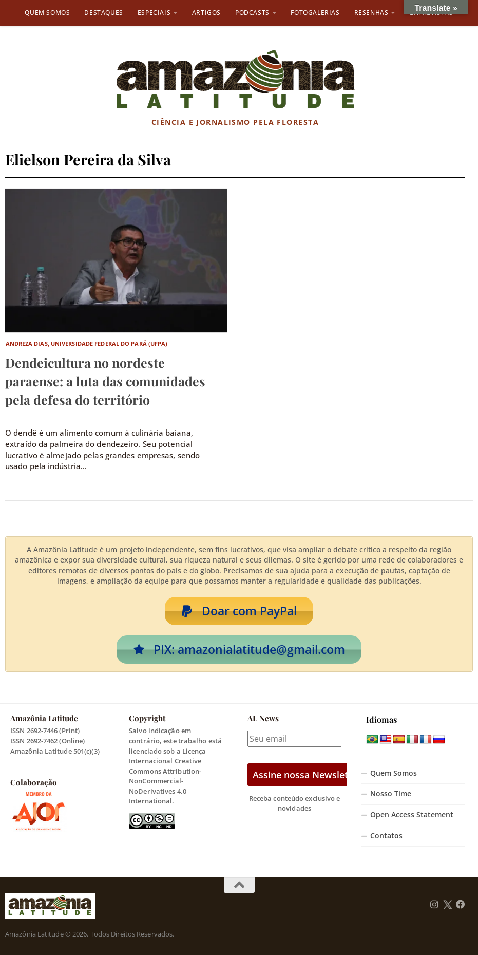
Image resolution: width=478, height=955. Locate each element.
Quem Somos (47, 12)
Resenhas (371, 12)
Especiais (154, 12)
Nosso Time (390, 793)
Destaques (103, 12)
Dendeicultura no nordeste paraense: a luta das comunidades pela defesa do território (105, 381)
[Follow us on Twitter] (447, 904)
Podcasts (252, 12)
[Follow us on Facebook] (460, 904)
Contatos (386, 835)
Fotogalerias (315, 12)
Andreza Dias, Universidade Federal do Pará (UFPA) (87, 343)
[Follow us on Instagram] (434, 904)
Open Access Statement (411, 814)
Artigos (206, 12)
